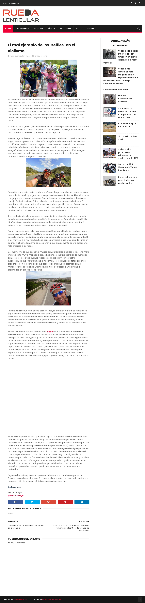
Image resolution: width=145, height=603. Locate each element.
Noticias (38, 28)
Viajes (90, 28)
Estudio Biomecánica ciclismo (125, 98)
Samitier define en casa (115, 89)
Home (5, 3)
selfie (45, 56)
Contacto (14, 3)
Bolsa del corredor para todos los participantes (128, 180)
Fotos (79, 28)
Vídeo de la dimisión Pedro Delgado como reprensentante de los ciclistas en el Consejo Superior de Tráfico (120, 76)
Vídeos (51, 28)
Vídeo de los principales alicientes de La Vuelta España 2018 (128, 154)
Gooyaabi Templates (51, 599)
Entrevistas (22, 28)
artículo (38, 56)
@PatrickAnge (16, 495)
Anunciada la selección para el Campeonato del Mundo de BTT (127, 113)
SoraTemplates (20, 599)
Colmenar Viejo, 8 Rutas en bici (127, 125)
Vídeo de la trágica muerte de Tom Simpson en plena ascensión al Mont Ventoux (120, 56)
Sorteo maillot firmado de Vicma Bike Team (127, 167)
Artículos (65, 28)
